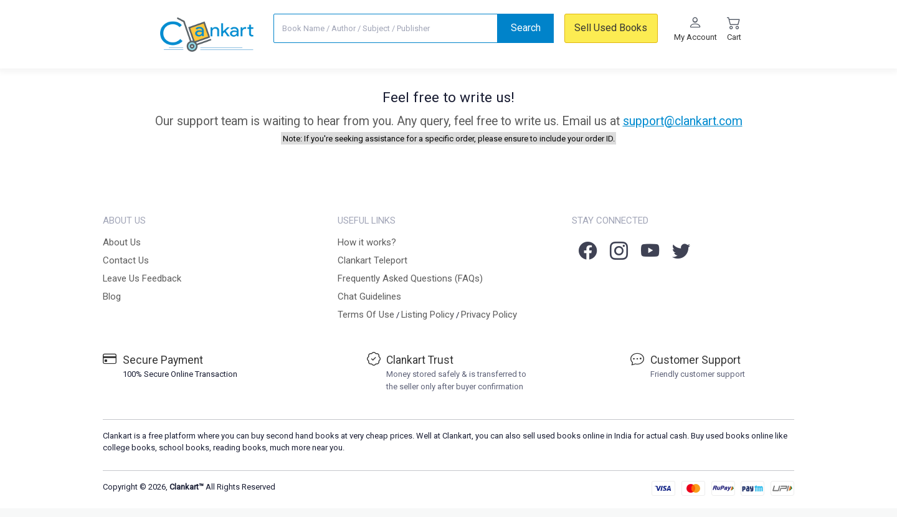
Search (526, 28)
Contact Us (126, 260)
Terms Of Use (366, 314)
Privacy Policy (489, 314)
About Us (122, 242)
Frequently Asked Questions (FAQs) (410, 278)
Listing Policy (427, 314)
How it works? (367, 242)
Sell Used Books (610, 28)
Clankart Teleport (372, 260)
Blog (112, 296)
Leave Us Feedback (142, 278)
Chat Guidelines (369, 296)
